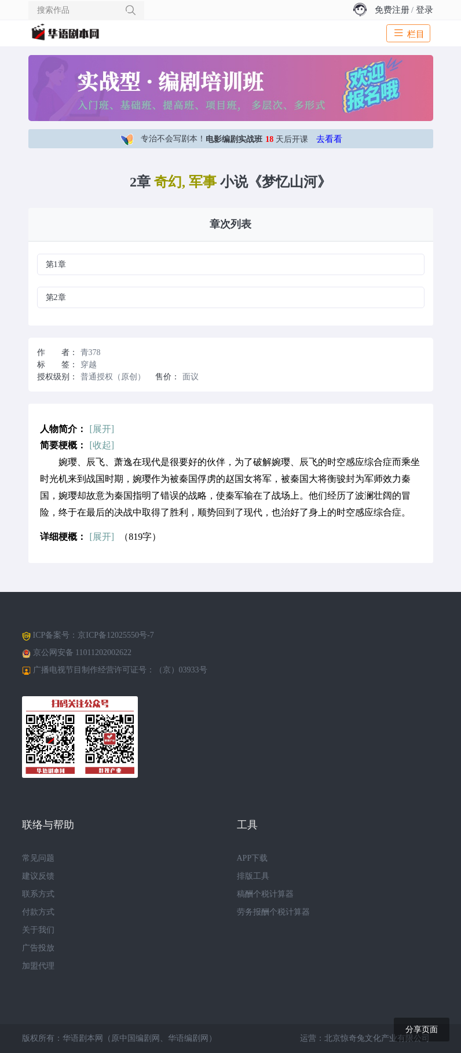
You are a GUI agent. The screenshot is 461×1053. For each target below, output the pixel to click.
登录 (424, 9)
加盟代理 (38, 965)
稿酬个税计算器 (265, 894)
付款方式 (38, 912)
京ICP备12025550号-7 (115, 635)
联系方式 (38, 894)
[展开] (102, 429)
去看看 (329, 139)
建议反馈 (38, 876)
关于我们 (38, 930)
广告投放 (38, 948)
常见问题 (38, 858)
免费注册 (392, 9)
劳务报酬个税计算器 (273, 912)
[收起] (102, 445)
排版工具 (253, 876)
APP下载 (252, 858)
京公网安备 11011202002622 (82, 652)
